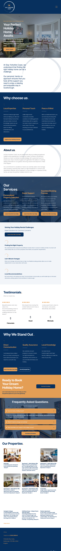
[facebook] (51, 546)
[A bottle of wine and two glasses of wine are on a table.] (37, 76)
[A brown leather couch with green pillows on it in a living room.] (45, 76)
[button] (56, 7)
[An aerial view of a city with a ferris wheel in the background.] (53, 76)
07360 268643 (14, 530)
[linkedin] (56, 546)
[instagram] (53, 546)
